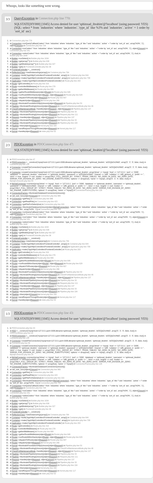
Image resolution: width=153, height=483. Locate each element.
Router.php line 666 (45, 89)
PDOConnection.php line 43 (55, 313)
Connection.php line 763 (51, 209)
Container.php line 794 (59, 72)
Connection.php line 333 (54, 204)
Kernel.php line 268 (51, 100)
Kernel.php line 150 (48, 126)
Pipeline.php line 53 (74, 103)
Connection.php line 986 (43, 199)
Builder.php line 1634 (40, 58)
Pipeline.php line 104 (68, 123)
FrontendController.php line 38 (38, 67)
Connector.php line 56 (21, 169)
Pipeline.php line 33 (68, 112)
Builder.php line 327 (47, 64)
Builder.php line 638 (41, 61)
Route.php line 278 (47, 86)
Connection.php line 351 (20, 51)
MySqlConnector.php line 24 (21, 181)
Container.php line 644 (79, 75)
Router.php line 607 (58, 98)
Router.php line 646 (62, 92)
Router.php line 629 (74, 95)
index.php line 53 (49, 131)
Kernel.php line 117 (68, 128)
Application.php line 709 (80, 78)
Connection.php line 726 (36, 46)
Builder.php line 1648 (18, 56)
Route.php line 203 (73, 81)
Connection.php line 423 (47, 201)
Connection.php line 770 (54, 18)
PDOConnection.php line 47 (55, 144)
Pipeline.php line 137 (82, 109)
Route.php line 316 (41, 84)
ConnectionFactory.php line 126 (89, 190)
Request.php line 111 (69, 114)
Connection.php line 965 (50, 196)
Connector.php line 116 (19, 164)
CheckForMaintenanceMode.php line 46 (76, 106)
